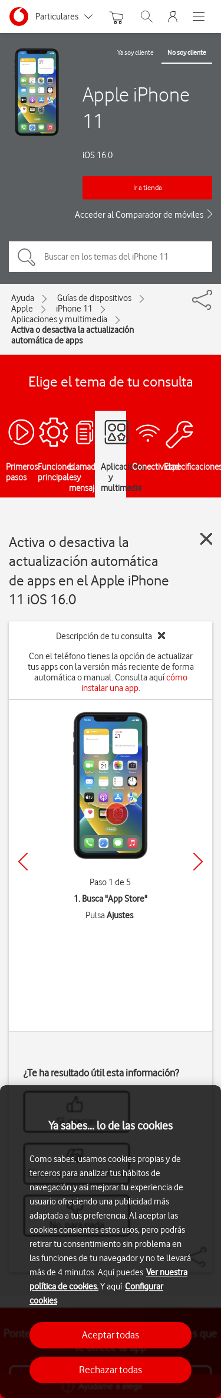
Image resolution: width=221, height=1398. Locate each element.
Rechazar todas (110, 1370)
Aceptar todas (110, 1335)
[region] (110, 1241)
